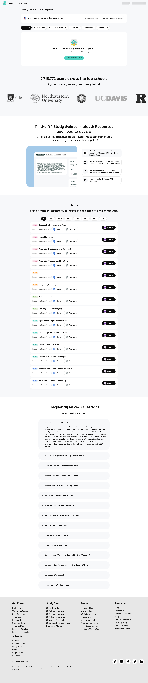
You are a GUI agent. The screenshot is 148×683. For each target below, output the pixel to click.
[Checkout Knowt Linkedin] (141, 661)
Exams (26, 3)
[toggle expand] (42, 423)
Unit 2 (59, 218)
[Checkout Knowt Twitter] (134, 661)
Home (10, 3)
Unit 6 (94, 218)
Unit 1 (51, 218)
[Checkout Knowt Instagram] (121, 661)
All (44, 218)
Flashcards (71, 229)
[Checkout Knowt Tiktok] (114, 661)
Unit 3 (68, 218)
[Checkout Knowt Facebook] (128, 661)
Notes (57, 229)
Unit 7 (103, 218)
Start (109, 227)
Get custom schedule (74, 58)
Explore (18, 3)
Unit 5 (86, 218)
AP (30, 10)
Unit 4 (77, 218)
